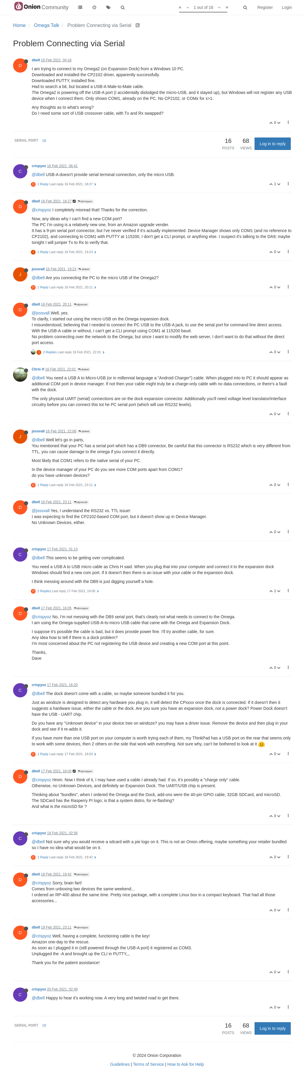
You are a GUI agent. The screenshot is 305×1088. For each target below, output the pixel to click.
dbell (36, 60)
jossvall (38, 269)
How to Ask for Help (185, 1064)
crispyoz (39, 166)
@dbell (38, 174)
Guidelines (120, 1064)
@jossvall (81, 304)
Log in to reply (273, 143)
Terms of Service (148, 1064)
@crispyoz (85, 201)
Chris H (38, 369)
